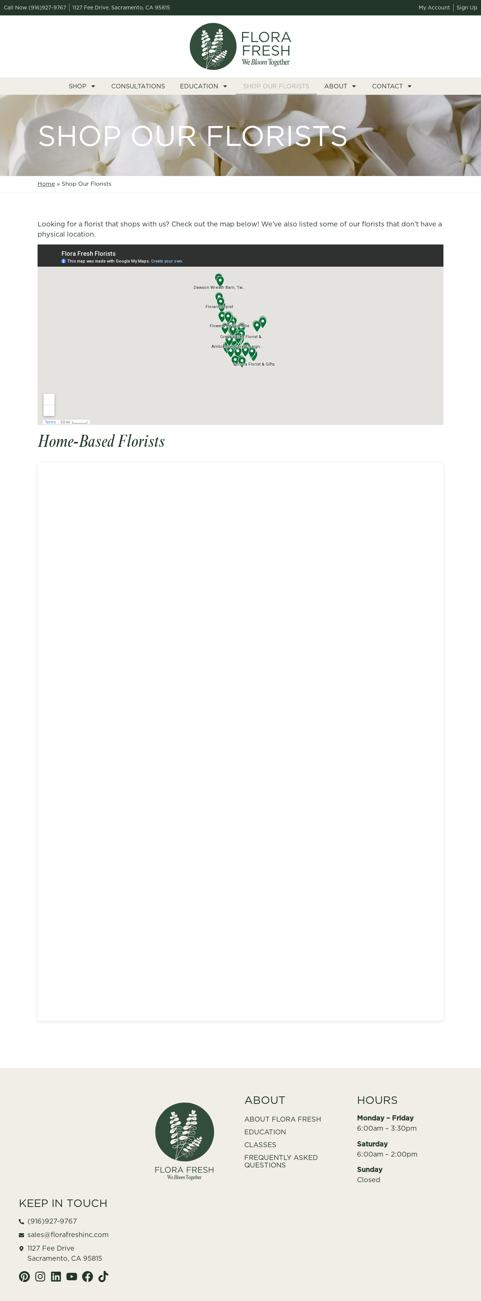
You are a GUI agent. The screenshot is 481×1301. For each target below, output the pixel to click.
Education (204, 86)
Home (46, 184)
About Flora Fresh (282, 1119)
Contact (392, 86)
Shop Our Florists (276, 86)
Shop (82, 86)
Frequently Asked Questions (281, 1161)
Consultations (138, 86)
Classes (260, 1144)
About (340, 86)
